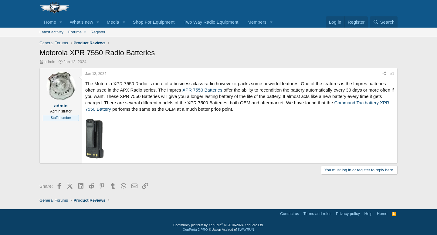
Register (98, 32)
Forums (75, 32)
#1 (392, 74)
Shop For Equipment (154, 22)
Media (113, 22)
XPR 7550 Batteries (203, 89)
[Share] (384, 73)
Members (257, 22)
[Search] (384, 22)
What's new (81, 22)
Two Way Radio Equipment (211, 22)
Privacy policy (348, 213)
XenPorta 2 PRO (195, 229)
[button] (61, 22)
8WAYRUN (246, 229)
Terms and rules (317, 213)
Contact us (289, 213)
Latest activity (51, 32)
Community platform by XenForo (218, 225)
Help (368, 213)
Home (50, 22)
